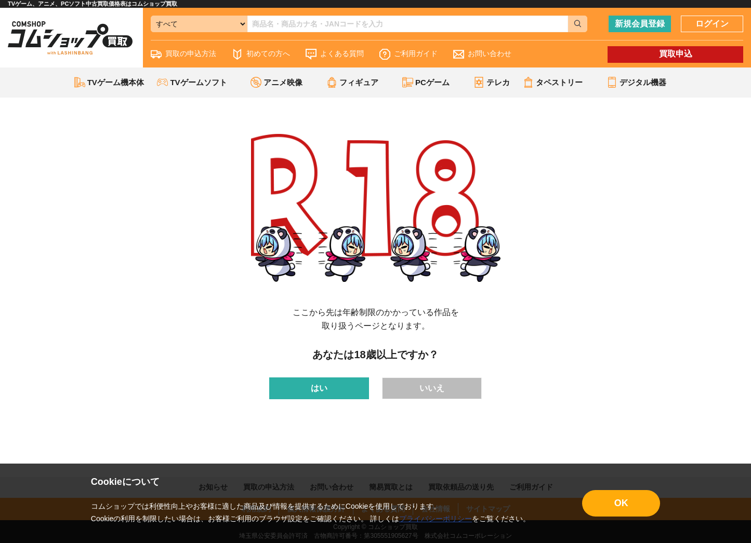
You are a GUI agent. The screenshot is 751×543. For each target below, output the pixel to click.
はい (319, 388)
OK (621, 503)
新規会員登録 (640, 23)
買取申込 (675, 53)
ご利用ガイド (408, 54)
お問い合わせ (482, 54)
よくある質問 (335, 54)
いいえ (431, 388)
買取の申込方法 (183, 54)
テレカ (491, 82)
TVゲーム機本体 (109, 82)
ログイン (712, 23)
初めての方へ (261, 54)
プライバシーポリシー (435, 518)
